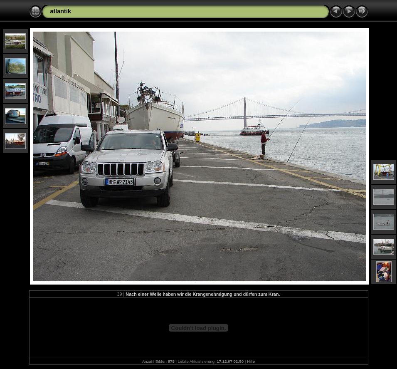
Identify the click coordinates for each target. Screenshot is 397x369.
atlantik (60, 11)
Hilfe (251, 361)
